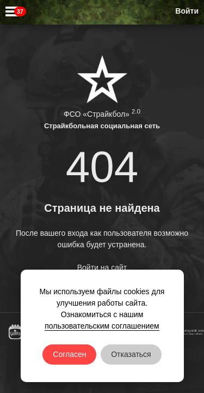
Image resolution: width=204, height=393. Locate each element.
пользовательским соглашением (102, 325)
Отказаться (131, 354)
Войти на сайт (102, 267)
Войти (187, 11)
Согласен (69, 354)
